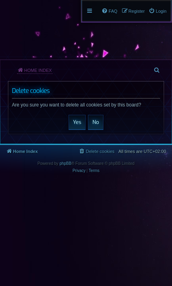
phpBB (65, 163)
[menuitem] (157, 11)
